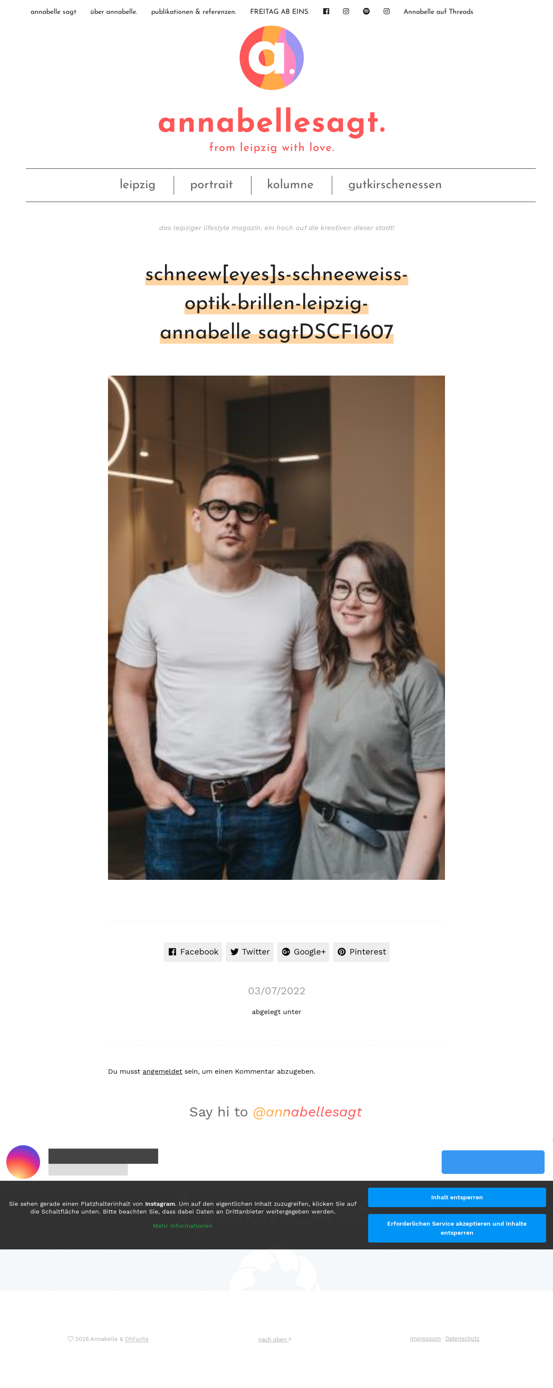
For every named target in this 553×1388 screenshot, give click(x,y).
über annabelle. (113, 12)
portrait (211, 185)
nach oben (274, 1339)
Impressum (425, 1338)
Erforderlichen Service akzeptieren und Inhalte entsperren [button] (457, 1228)
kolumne (290, 185)
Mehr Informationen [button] (183, 1225)
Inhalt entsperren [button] (457, 1197)
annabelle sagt (53, 12)
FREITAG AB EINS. (279, 12)
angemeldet (162, 1071)
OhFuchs (137, 1339)
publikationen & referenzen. (193, 12)
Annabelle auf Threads (439, 12)
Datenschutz (462, 1338)
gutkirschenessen (395, 185)
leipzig (138, 185)
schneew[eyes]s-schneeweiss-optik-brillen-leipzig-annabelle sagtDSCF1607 (276, 304)
